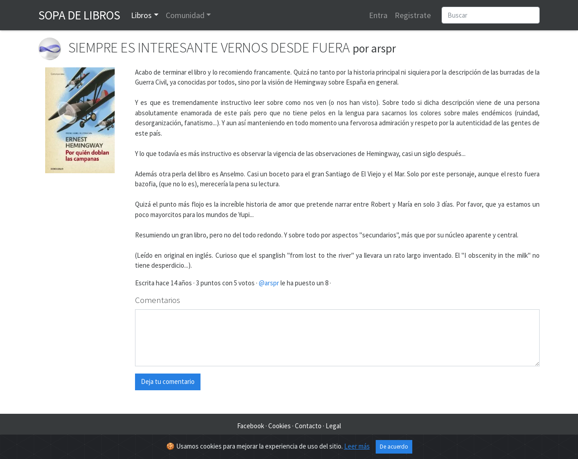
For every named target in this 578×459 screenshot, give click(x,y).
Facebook (250, 425)
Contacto (308, 425)
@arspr (269, 283)
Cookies (279, 425)
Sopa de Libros (79, 15)
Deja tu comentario (168, 381)
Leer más (357, 446)
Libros (141, 15)
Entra (378, 15)
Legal (333, 425)
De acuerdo (394, 446)
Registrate (413, 15)
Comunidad (185, 15)
